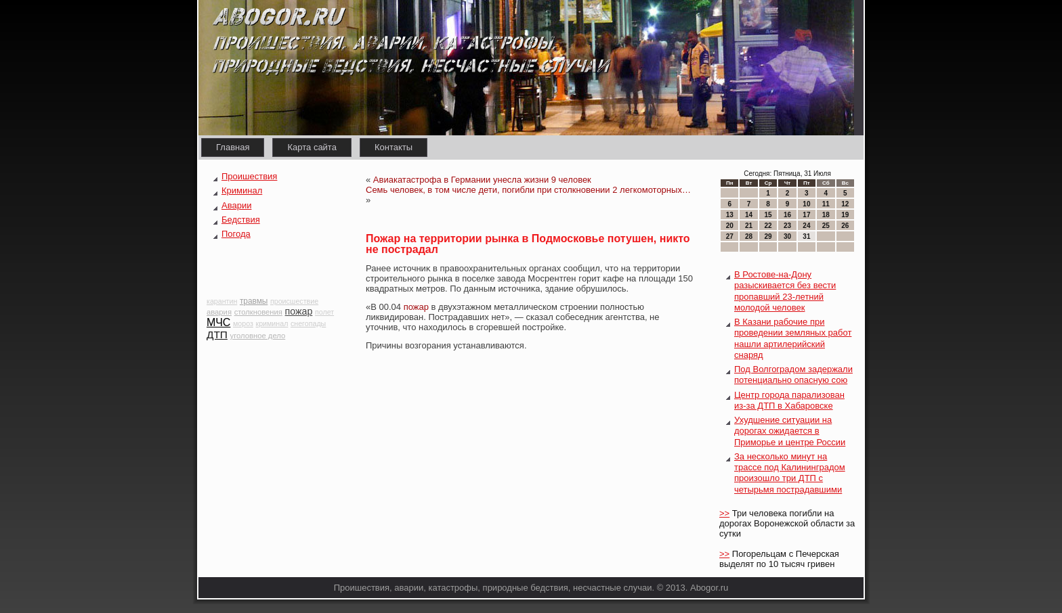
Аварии (236, 205)
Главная (232, 147)
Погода (236, 234)
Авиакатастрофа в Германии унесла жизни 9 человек (482, 180)
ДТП (217, 334)
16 (787, 215)
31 (806, 236)
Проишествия (249, 176)
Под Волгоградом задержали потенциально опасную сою (793, 374)
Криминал (241, 190)
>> (724, 513)
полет (324, 312)
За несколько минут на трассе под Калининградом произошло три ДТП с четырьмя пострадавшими (789, 473)
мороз (243, 323)
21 (748, 225)
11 (826, 204)
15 (767, 215)
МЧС (218, 322)
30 (787, 236)
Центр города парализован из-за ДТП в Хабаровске (789, 400)
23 (787, 225)
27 (730, 236)
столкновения (258, 312)
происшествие (294, 301)
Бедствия (240, 219)
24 (806, 225)
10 (806, 204)
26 (845, 225)
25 (826, 225)
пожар (299, 311)
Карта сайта (311, 147)
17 (806, 215)
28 (748, 236)
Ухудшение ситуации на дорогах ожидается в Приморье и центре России (789, 431)
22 (767, 225)
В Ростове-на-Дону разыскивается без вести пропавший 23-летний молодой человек (785, 291)
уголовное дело (258, 336)
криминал (272, 323)
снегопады (308, 323)
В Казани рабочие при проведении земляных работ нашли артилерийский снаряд (792, 338)
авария (219, 312)
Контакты (393, 147)
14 (748, 215)
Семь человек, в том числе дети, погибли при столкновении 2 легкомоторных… (528, 190)
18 (826, 215)
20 (730, 225)
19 (845, 215)
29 (767, 236)
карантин (222, 301)
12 (845, 204)
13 (730, 215)
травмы (254, 301)
